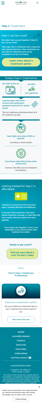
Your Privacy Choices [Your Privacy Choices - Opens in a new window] (19, 357)
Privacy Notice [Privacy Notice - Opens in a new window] (21, 349)
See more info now (21, 319)
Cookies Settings (21, 353)
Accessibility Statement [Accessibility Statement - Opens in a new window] (21, 336)
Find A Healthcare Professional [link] (21, 274)
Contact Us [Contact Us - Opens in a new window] (21, 340)
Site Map (21, 332)
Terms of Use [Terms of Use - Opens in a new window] (21, 345)
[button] (2, 2)
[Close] (39, 387)
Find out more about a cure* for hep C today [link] (22, 253)
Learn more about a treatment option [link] (21, 62)
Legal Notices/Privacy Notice (21, 365)
